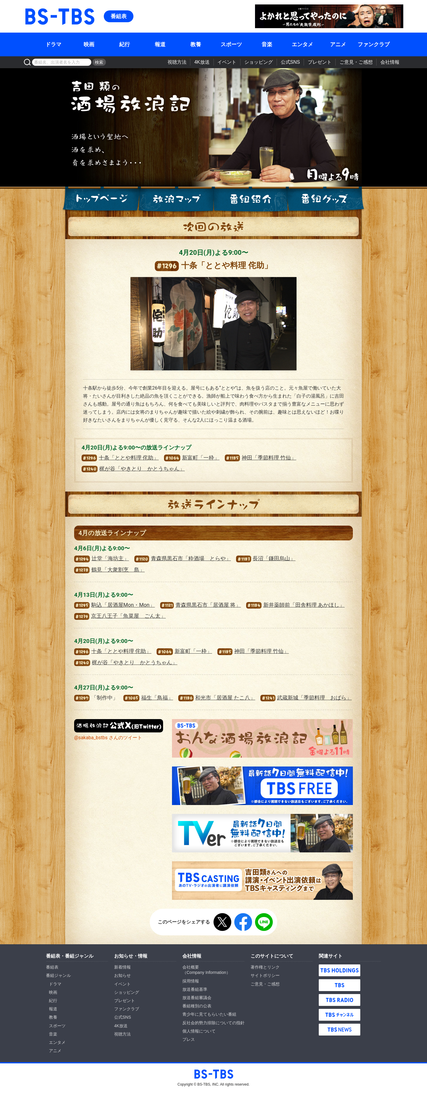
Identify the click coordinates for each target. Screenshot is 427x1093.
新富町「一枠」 (191, 458)
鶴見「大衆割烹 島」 (109, 570)
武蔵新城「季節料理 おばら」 (306, 698)
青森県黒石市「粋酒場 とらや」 (182, 558)
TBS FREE (262, 785)
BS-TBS (32, 7)
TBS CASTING (262, 880)
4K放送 (202, 62)
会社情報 (389, 62)
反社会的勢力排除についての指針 (213, 1022)
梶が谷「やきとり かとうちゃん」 (133, 469)
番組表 (119, 16)
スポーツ (231, 44)
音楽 (267, 44)
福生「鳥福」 (148, 698)
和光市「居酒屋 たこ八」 (216, 698)
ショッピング (258, 62)
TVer (262, 833)
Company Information (206, 972)
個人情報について (199, 1031)
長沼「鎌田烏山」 (265, 558)
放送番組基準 (194, 989)
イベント (226, 62)
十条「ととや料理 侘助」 (120, 458)
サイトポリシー (265, 975)
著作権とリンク (265, 967)
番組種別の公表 (196, 1006)
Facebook (243, 922)
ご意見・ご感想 (356, 62)
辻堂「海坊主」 (101, 558)
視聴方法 (177, 62)
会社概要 (190, 967)
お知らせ (122, 975)
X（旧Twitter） (222, 922)
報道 (160, 44)
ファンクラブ (374, 44)
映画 (89, 44)
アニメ (338, 44)
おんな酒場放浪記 (262, 738)
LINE (264, 922)
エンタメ (302, 44)
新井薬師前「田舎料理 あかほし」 (295, 605)
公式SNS (290, 62)
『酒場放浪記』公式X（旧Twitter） (118, 725)
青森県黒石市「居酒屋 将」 (200, 605)
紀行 (124, 44)
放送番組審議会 (196, 997)
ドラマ (53, 44)
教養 (195, 44)
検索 (99, 62)
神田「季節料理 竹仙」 (260, 458)
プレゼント (320, 62)
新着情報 (122, 967)
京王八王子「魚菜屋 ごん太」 (120, 616)
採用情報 (190, 981)
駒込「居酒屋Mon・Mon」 (114, 605)
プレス (188, 1039)
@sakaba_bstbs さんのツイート (108, 737)
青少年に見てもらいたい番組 (209, 1014)
